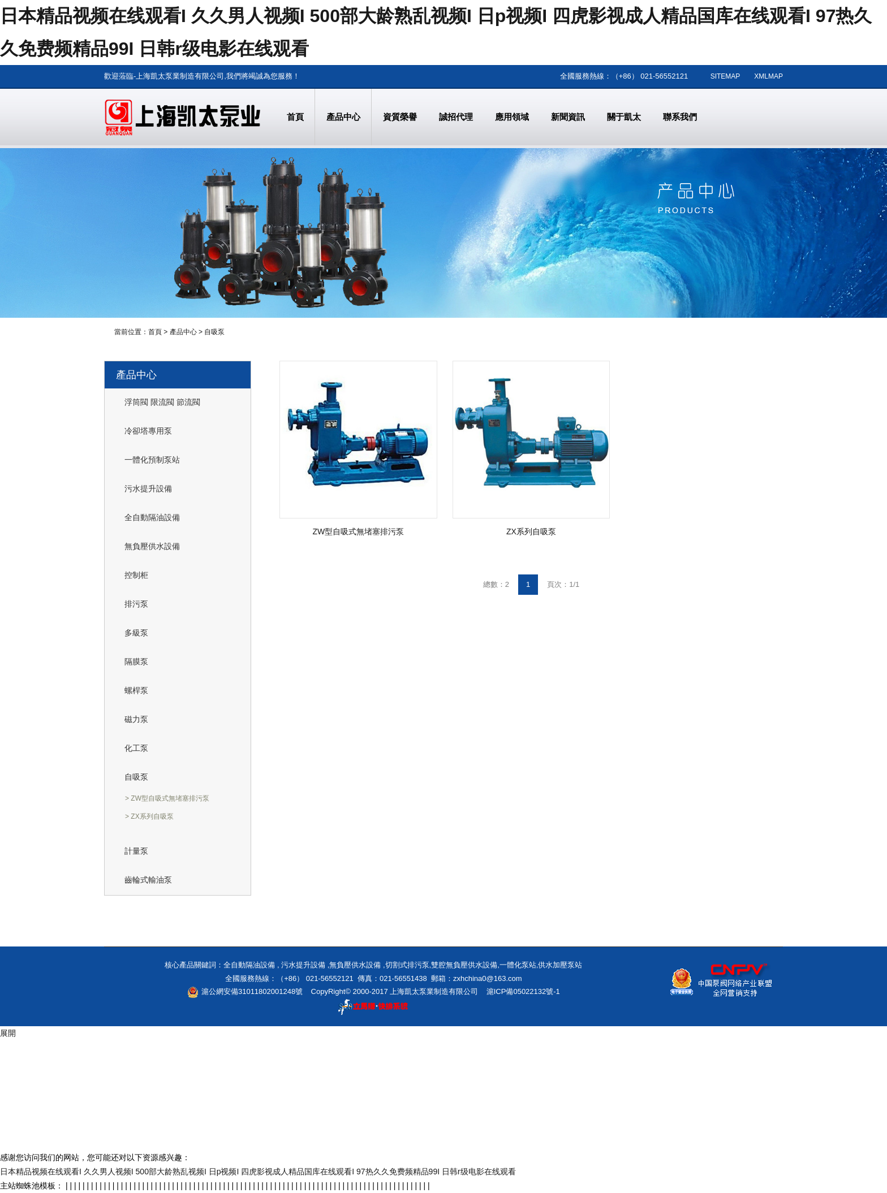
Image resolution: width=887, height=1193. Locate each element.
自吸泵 (214, 332)
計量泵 (136, 850)
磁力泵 (136, 719)
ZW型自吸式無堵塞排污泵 (358, 531)
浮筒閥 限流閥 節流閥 (162, 402)
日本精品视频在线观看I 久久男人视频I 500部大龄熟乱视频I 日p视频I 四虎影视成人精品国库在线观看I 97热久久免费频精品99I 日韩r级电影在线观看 (258, 1171)
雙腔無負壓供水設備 (464, 965)
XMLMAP (768, 76)
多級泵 (136, 632)
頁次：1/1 (563, 584)
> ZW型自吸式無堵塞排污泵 (167, 798)
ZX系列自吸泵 (531, 531)
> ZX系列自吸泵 (149, 816)
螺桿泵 (136, 690)
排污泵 (136, 603)
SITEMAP (725, 76)
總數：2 (496, 584)
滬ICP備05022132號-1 (523, 991)
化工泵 (136, 748)
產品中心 (183, 332)
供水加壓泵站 (560, 965)
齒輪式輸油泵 (148, 879)
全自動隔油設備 (152, 517)
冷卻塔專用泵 (148, 430)
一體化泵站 (518, 965)
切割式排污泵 (407, 965)
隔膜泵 (136, 661)
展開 (8, 1033)
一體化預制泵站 (152, 459)
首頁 (155, 332)
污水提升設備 (148, 488)
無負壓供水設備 (152, 546)
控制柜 (136, 575)
